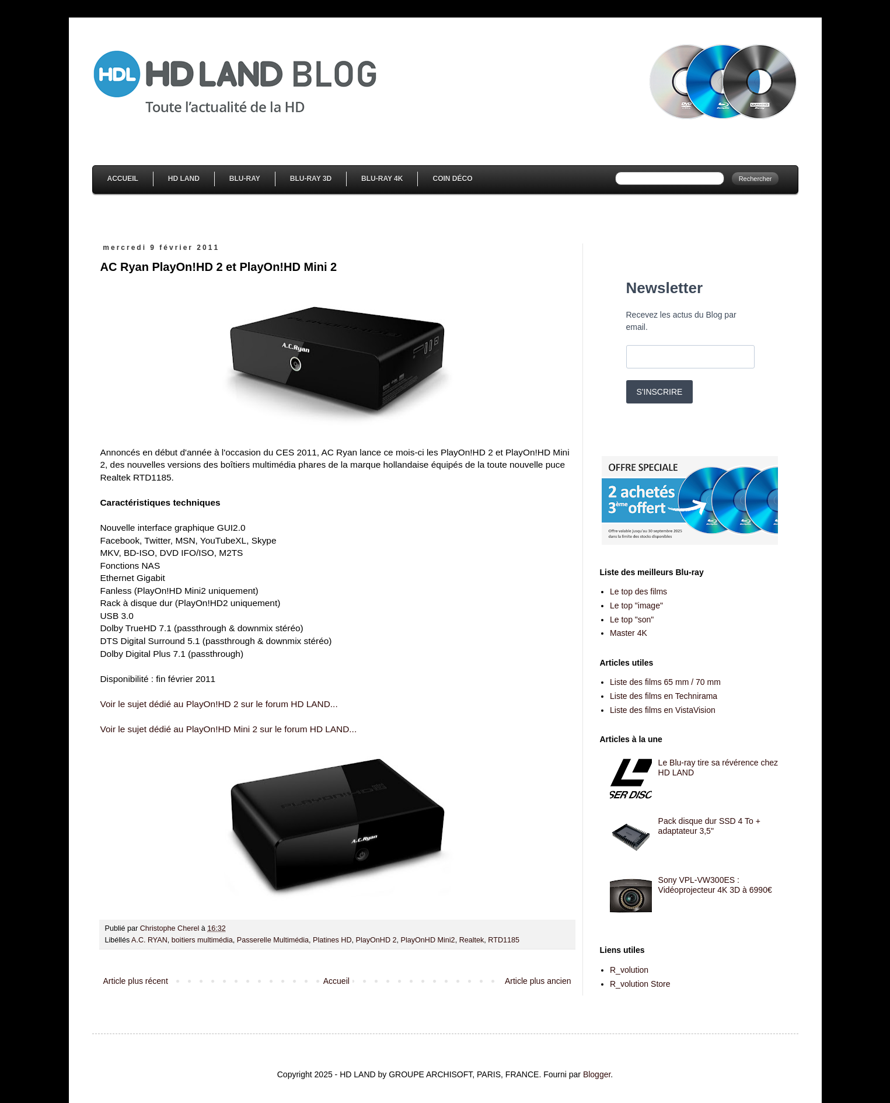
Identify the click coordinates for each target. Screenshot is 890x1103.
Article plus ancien (538, 981)
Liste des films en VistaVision (663, 710)
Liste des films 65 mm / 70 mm (665, 682)
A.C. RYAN (149, 940)
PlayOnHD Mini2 (428, 940)
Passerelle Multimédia (273, 940)
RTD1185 (503, 940)
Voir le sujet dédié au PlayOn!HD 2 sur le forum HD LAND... (219, 704)
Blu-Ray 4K (382, 179)
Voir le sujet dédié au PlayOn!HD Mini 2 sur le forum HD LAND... (228, 729)
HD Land (184, 179)
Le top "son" (632, 619)
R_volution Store (640, 984)
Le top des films (638, 591)
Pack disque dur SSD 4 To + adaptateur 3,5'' (709, 826)
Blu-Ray (244, 179)
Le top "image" (636, 605)
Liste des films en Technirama (663, 696)
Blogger (596, 1074)
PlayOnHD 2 (376, 940)
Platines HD (332, 940)
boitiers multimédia (202, 940)
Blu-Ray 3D (310, 179)
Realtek (471, 940)
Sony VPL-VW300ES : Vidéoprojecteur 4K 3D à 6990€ (715, 885)
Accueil (122, 179)
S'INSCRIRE (660, 391)
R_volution (629, 970)
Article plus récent (135, 981)
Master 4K (628, 633)
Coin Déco (452, 179)
